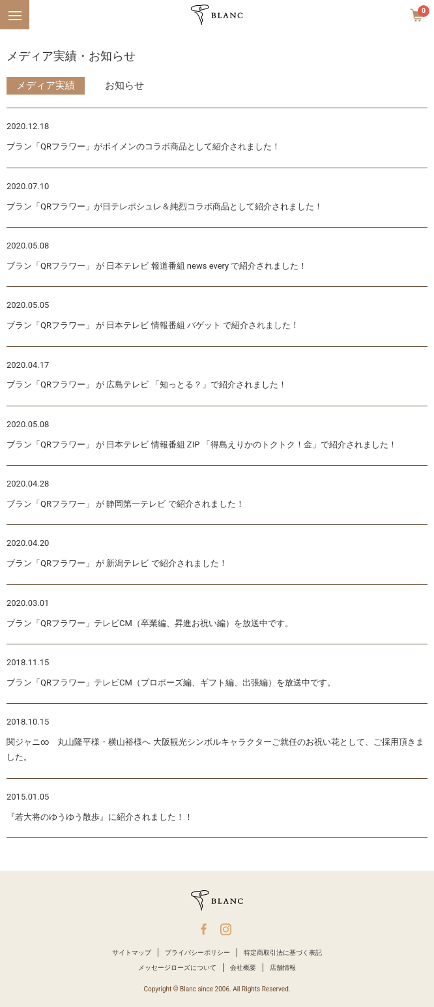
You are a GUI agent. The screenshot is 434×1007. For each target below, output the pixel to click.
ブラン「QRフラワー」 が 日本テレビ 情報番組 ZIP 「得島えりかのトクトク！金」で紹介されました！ (202, 444)
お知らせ (124, 85)
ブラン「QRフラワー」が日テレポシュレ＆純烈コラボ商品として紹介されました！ (165, 206)
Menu (13, 8)
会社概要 (243, 967)
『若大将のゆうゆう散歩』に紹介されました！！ (100, 817)
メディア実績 (45, 85)
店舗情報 (283, 967)
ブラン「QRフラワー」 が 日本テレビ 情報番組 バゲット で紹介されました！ (153, 325)
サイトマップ (131, 952)
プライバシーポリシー (197, 952)
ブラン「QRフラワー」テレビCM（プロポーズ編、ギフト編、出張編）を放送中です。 (171, 682)
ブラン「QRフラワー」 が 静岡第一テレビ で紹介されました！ (125, 504)
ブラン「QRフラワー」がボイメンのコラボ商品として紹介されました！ (143, 146)
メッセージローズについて (177, 967)
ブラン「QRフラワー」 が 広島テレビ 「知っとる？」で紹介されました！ (147, 384)
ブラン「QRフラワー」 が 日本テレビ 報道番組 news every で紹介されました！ (157, 266)
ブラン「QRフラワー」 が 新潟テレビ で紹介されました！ (117, 563)
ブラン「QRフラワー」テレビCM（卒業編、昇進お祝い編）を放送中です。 (150, 623)
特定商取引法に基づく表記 (283, 952)
